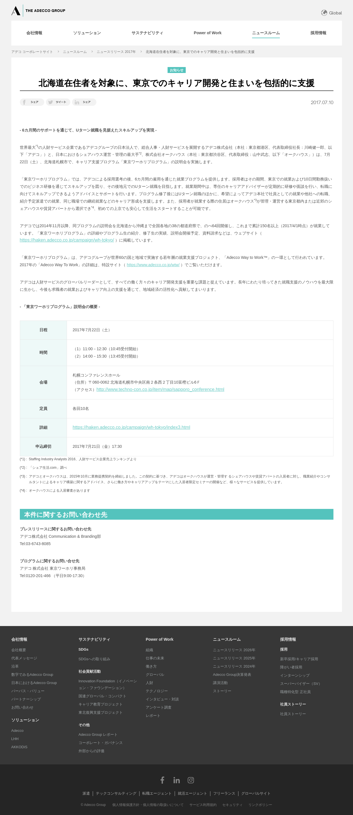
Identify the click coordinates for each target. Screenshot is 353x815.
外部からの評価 (91, 751)
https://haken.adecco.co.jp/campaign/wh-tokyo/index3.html (131, 427)
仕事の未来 (155, 658)
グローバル (155, 674)
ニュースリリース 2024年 (234, 666)
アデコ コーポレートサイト (32, 52)
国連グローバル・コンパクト (102, 696)
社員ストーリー (293, 714)
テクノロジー (157, 691)
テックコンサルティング (116, 793)
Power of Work (160, 639)
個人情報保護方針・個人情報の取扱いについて (148, 805)
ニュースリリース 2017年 (116, 52)
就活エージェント (192, 793)
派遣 (86, 793)
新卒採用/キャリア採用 (299, 659)
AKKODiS (19, 747)
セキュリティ (232, 805)
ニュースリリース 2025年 (234, 658)
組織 (149, 650)
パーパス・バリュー (28, 691)
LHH (15, 739)
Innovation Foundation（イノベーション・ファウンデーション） (108, 684)
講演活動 (220, 683)
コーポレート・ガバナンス (101, 743)
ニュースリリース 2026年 (234, 650)
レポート (153, 715)
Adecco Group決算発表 (232, 674)
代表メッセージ (24, 658)
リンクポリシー (260, 805)
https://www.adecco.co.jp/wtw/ (153, 265)
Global (335, 12)
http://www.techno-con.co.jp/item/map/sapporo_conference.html (160, 389)
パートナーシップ (26, 699)
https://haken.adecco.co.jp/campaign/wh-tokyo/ (67, 240)
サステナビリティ (94, 639)
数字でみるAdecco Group (32, 674)
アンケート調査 (159, 707)
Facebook (162, 780)
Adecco (17, 730)
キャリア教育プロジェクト (101, 704)
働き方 (151, 666)
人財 (149, 683)
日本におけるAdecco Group (34, 683)
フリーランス (224, 793)
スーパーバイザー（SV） (301, 683)
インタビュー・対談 (162, 699)
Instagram (191, 780)
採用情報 (288, 639)
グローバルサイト (256, 793)
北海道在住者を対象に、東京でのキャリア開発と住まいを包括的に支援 (200, 52)
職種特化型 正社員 (295, 692)
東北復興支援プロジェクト (101, 712)
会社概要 (18, 650)
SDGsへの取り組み (95, 659)
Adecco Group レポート (98, 734)
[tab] (34, 33)
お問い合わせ (22, 707)
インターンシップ (295, 675)
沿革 (15, 666)
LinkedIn (176, 780)
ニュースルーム (75, 52)
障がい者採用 (291, 667)
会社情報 (19, 639)
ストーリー (222, 691)
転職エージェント (157, 793)
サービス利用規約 (203, 805)
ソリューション (25, 720)
